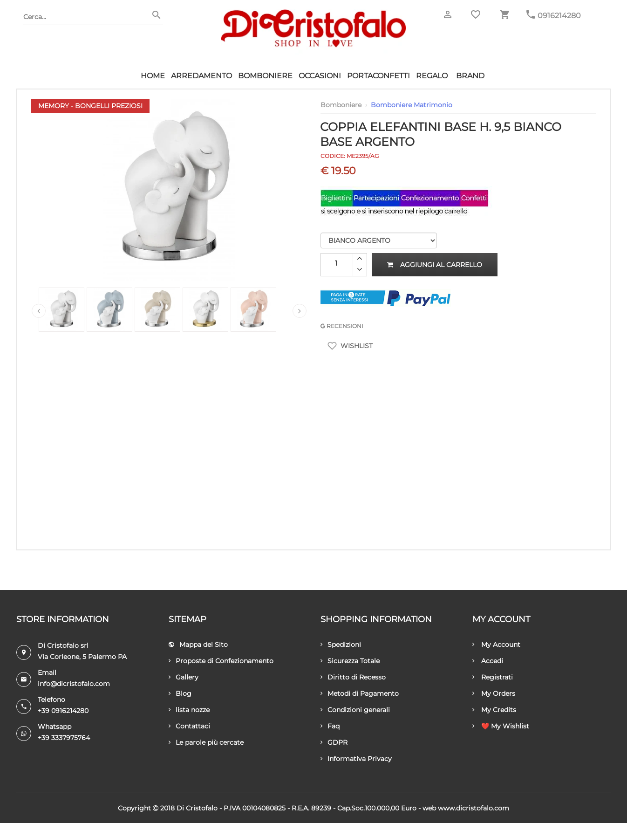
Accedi (487, 661)
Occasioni (320, 75)
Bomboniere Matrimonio (411, 105)
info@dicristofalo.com (74, 683)
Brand (470, 75)
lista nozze (189, 710)
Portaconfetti (378, 75)
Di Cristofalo (197, 808)
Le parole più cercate (206, 742)
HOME (153, 75)
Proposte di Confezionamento (221, 661)
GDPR (334, 742)
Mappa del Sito (198, 644)
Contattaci (189, 726)
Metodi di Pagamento (359, 693)
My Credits (494, 710)
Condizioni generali (355, 710)
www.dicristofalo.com (473, 808)
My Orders (493, 693)
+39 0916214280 (63, 710)
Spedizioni (340, 644)
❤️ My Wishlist (500, 726)
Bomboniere (265, 75)
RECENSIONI (341, 325)
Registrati (492, 677)
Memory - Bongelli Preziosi (90, 106)
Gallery (183, 677)
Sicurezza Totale (350, 661)
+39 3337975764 (64, 738)
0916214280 (559, 15)
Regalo (432, 75)
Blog (180, 693)
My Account (496, 644)
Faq (330, 726)
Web (429, 808)
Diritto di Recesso (353, 677)
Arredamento (201, 75)
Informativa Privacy (356, 758)
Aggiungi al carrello (434, 265)
